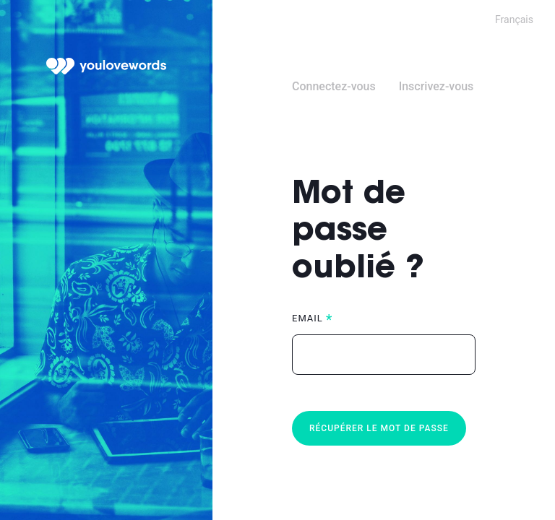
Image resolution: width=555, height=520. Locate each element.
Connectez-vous (334, 86)
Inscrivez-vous (436, 86)
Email (307, 318)
